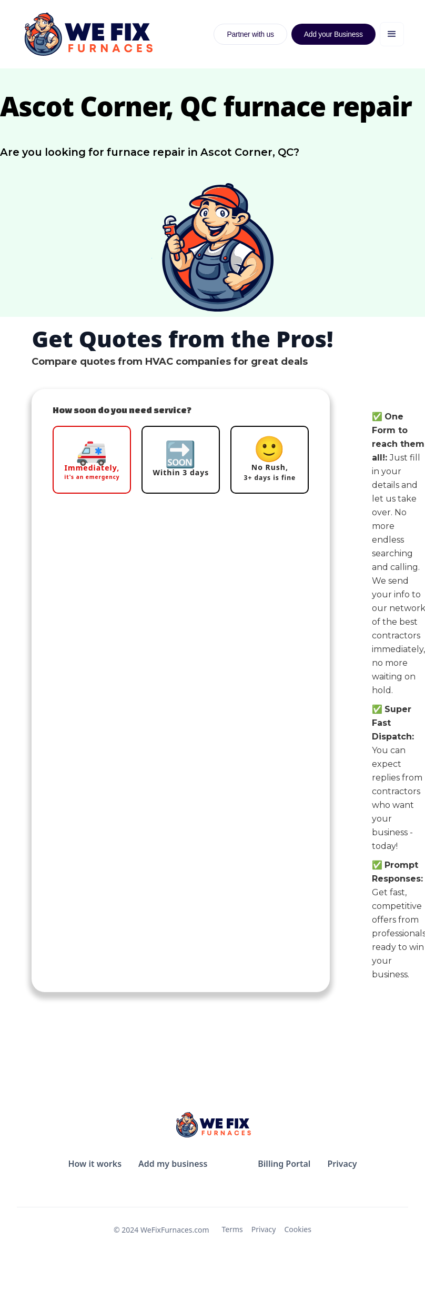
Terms (231, 1229)
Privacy (263, 1229)
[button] (392, 34)
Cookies (297, 1229)
